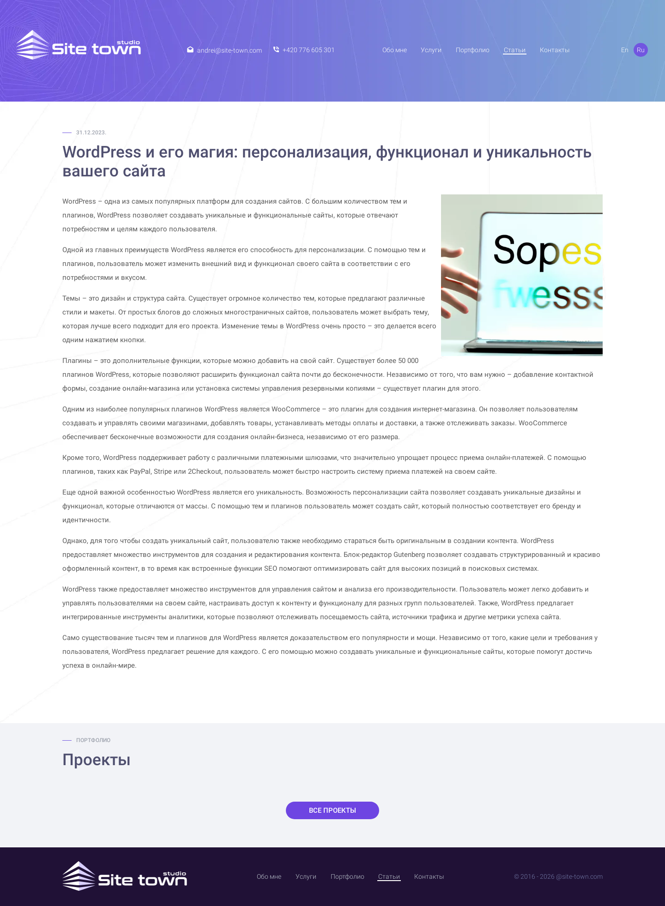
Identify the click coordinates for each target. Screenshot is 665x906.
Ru (641, 50)
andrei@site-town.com (229, 50)
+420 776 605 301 (309, 50)
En (625, 50)
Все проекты (332, 810)
